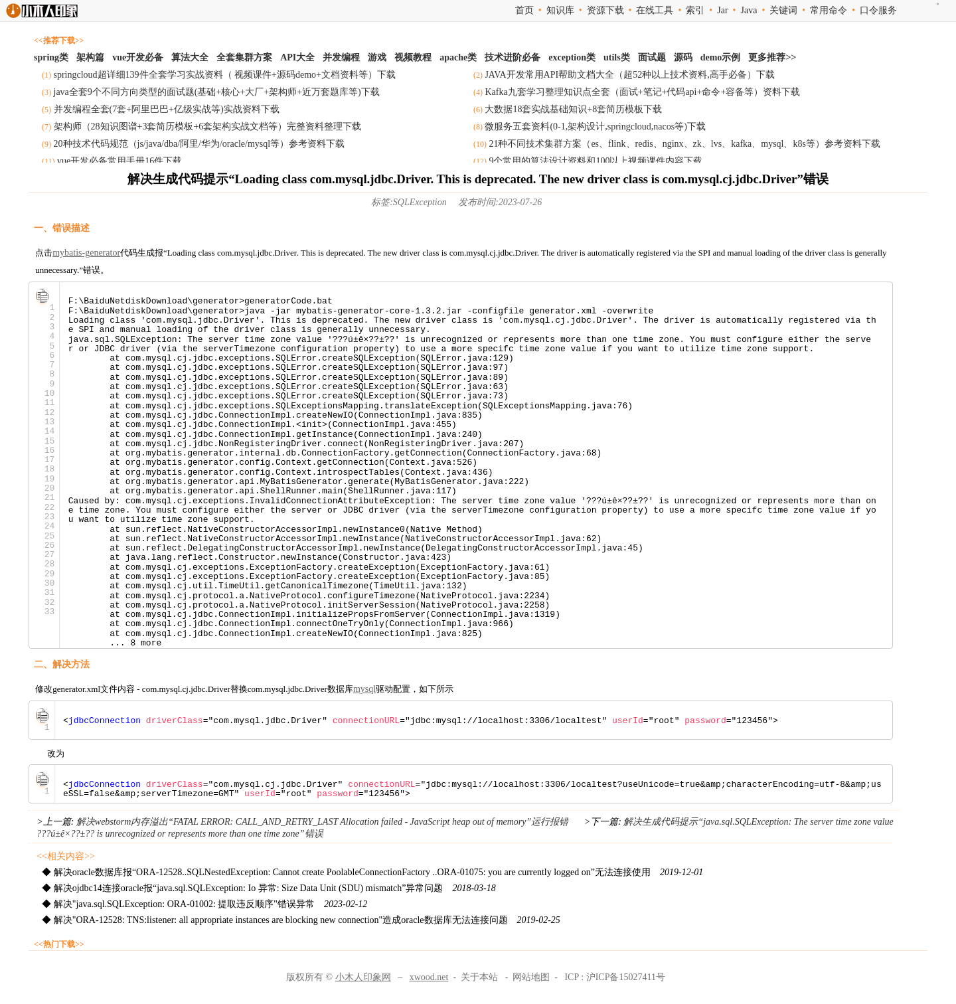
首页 (524, 10)
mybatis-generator (86, 253)
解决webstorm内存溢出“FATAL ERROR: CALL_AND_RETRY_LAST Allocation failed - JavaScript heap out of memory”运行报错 (322, 822)
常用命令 (828, 10)
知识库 (560, 10)
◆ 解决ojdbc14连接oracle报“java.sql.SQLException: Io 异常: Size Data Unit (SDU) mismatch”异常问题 (269, 888)
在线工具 (654, 10)
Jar (722, 10)
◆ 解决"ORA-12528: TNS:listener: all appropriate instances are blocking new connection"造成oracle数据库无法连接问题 (301, 920)
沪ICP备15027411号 (625, 977)
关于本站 (479, 977)
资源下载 (605, 10)
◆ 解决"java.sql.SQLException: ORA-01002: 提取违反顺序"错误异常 (204, 904)
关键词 (783, 10)
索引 (695, 10)
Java (748, 10)
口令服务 (878, 10)
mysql (364, 689)
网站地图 (531, 977)
